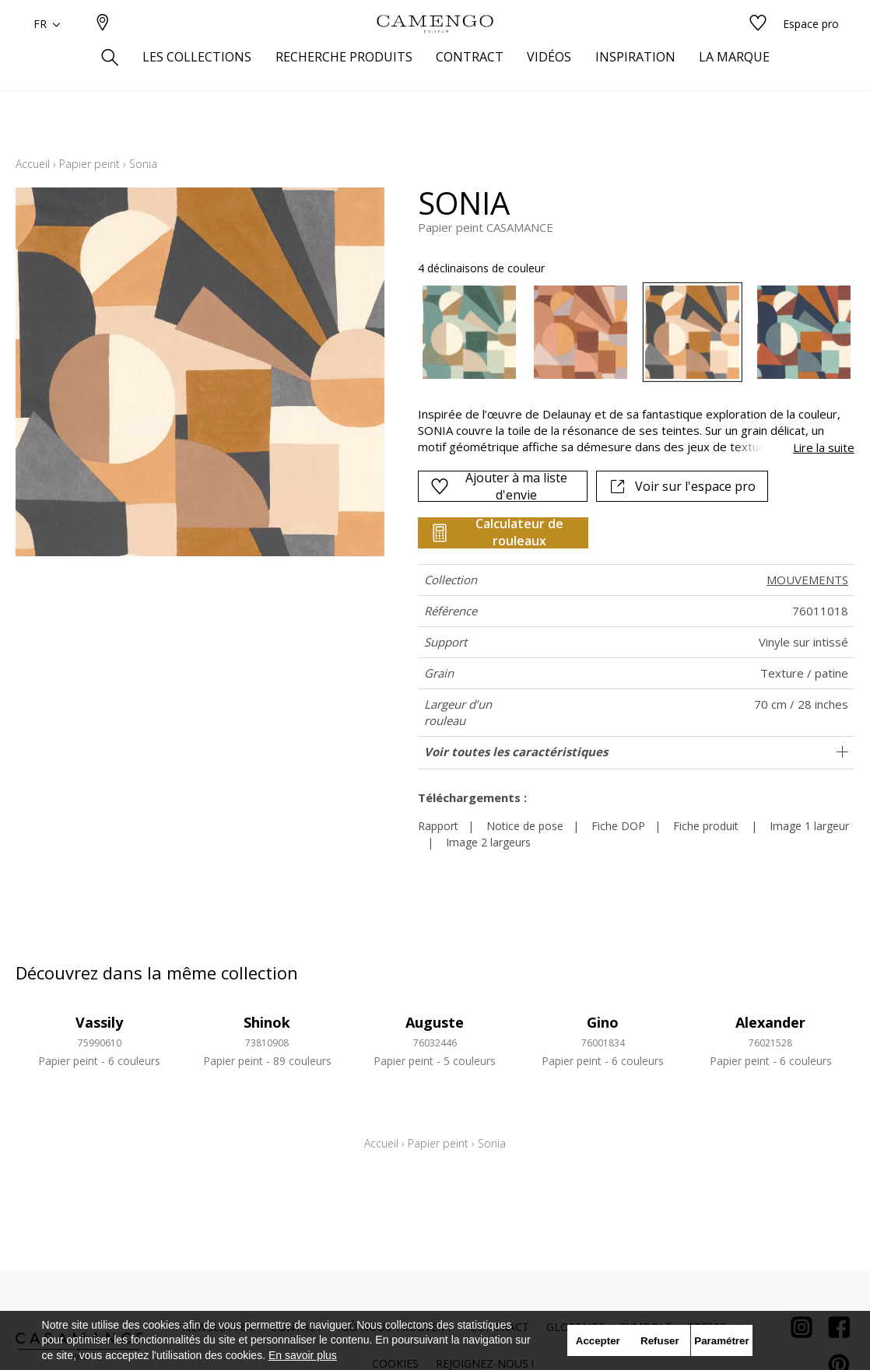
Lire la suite (823, 447)
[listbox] (628, 332)
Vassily (99, 1022)
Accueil (33, 163)
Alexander (770, 1022)
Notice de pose (524, 825)
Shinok (267, 1022)
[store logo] (435, 49)
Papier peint (89, 163)
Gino (603, 1022)
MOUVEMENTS (807, 579)
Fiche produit (705, 825)
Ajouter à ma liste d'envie (498, 486)
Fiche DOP (618, 825)
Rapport (438, 825)
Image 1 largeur (809, 825)
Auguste (434, 1022)
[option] (469, 332)
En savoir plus (302, 1355)
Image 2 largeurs (488, 842)
